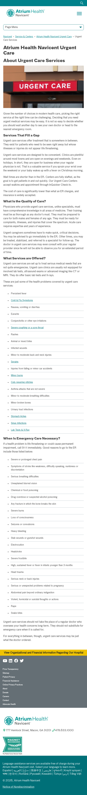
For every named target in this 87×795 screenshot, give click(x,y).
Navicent (7, 37)
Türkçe (57, 774)
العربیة (17, 770)
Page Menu (11, 27)
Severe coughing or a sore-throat (27, 328)
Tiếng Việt (75, 774)
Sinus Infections (18, 423)
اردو (65, 774)
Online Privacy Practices (13, 685)
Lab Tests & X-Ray (20, 430)
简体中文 (36, 770)
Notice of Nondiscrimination (18, 787)
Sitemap (6, 673)
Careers (6, 696)
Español (7, 770)
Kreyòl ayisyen (72, 770)
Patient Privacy (9, 677)
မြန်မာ (26, 770)
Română (23, 774)
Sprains (14, 362)
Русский (35, 774)
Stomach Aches (18, 416)
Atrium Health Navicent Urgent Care (54, 37)
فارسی (47, 770)
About (5, 689)
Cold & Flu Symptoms (22, 300)
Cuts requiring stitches (22, 382)
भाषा (5, 774)
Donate (5, 692)
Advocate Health (9, 704)
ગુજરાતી (57, 770)
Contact (6, 700)
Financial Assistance (11, 681)
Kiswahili (47, 774)
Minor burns (17, 375)
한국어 (13, 774)
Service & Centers (24, 37)
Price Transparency (10, 669)
